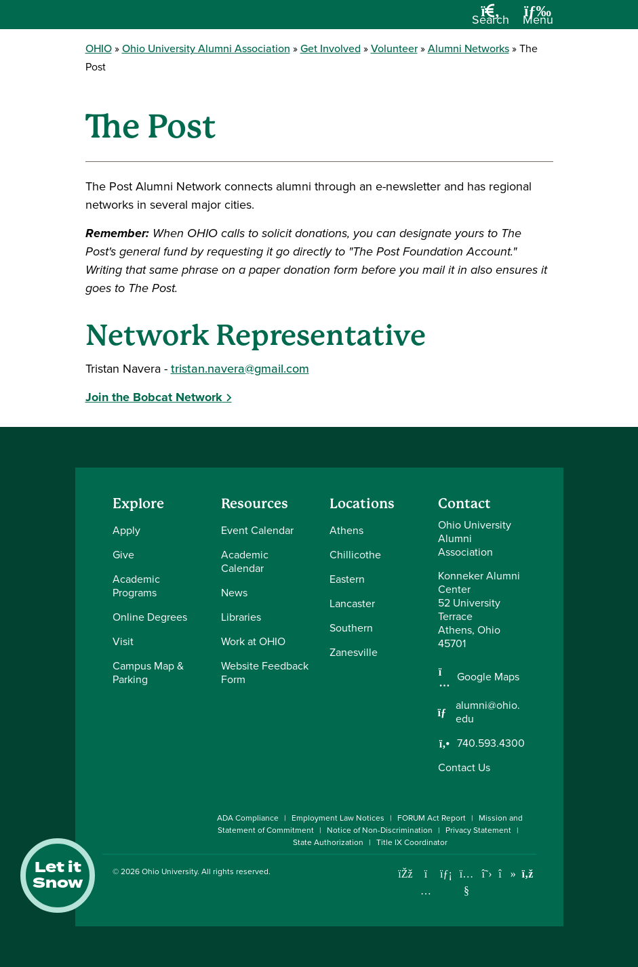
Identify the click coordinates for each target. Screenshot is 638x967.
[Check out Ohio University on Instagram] (426, 890)
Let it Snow (58, 875)
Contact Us (464, 767)
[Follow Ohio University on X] (487, 873)
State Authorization (328, 842)
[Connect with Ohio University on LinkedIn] (446, 873)
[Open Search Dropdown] (490, 19)
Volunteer (394, 48)
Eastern (347, 579)
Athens (346, 530)
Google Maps (488, 677)
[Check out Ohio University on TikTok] (507, 873)
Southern (351, 628)
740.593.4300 (491, 743)
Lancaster (352, 603)
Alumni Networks (468, 48)
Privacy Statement (478, 830)
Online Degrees (150, 617)
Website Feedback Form (264, 672)
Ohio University (169, 871)
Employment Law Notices (338, 818)
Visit (123, 641)
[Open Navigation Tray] (538, 19)
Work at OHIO (253, 641)
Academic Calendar (244, 561)
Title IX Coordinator (411, 842)
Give (123, 554)
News (234, 592)
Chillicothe (355, 554)
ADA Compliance (248, 818)
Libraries (241, 617)
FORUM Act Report (431, 818)
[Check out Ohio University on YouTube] (466, 881)
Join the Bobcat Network (153, 397)
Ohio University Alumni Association (206, 48)
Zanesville (354, 652)
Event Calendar (257, 530)
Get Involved (330, 48)
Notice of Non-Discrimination (380, 830)
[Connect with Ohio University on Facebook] (405, 873)
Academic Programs (136, 585)
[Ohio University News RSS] (527, 873)
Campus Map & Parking (148, 672)
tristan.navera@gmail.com (240, 368)
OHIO (98, 48)
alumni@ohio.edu (488, 712)
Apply (126, 530)
